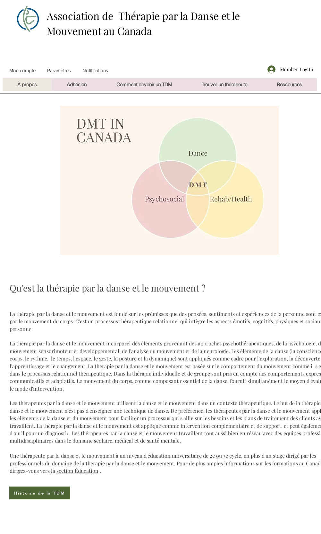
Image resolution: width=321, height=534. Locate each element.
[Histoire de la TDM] (39, 493)
